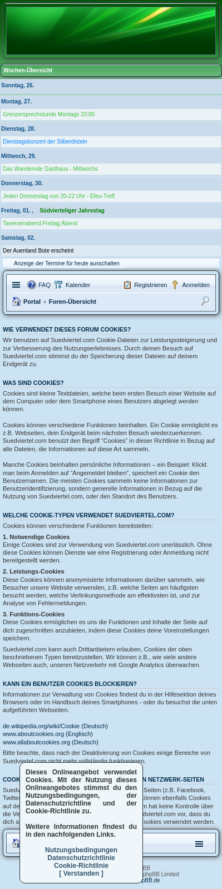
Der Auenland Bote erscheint (38, 251)
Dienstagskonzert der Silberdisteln (45, 142)
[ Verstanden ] (81, 873)
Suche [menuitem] (206, 302)
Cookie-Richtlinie (81, 866)
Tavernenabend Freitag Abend (40, 223)
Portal (32, 301)
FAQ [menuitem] (44, 284)
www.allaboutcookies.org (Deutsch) (50, 742)
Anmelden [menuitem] (196, 284)
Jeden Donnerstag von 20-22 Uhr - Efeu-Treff (59, 196)
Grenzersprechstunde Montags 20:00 (49, 114)
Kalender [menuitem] (78, 284)
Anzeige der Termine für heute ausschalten (67, 263)
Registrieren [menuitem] (150, 284)
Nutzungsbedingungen (81, 850)
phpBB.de (148, 880)
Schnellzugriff (17, 285)
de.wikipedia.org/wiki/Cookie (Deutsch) (55, 726)
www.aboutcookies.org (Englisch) (48, 733)
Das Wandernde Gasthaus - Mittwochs (50, 169)
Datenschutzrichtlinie (81, 858)
